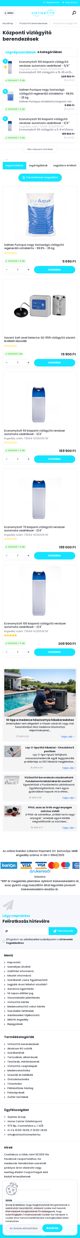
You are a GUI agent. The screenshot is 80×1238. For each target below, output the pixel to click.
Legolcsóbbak (14, 165)
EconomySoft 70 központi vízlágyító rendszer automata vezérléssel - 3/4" (34, 528)
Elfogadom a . (39, 941)
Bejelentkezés (53, 2)
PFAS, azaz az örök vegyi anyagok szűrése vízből (50, 809)
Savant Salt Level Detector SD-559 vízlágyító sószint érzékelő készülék (39, 339)
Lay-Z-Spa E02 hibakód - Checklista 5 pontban (49, 749)
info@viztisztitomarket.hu (24, 1134)
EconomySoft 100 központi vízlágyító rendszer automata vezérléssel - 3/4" (35, 625)
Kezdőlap (8, 23)
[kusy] (18, 270)
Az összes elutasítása (24, 1228)
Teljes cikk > (67, 736)
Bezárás (52, 1228)
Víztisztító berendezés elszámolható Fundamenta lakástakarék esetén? (48, 779)
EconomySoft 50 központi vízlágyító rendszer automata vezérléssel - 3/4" (34, 432)
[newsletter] (63, 931)
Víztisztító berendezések (33, 23)
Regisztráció (71, 2)
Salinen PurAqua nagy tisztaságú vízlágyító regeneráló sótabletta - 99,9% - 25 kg (34, 246)
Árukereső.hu (40, 876)
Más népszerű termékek (40, 149)
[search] (74, 13)
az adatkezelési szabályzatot (38, 939)
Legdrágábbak (38, 165)
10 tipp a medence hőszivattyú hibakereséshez (40, 720)
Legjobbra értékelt (64, 165)
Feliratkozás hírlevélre (26, 921)
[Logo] (43, 13)
